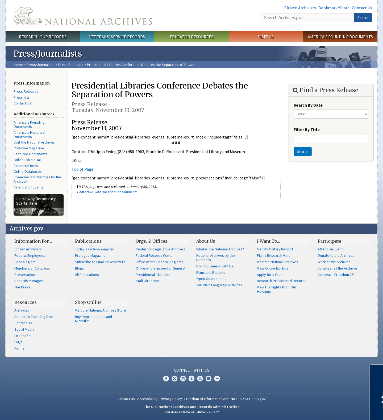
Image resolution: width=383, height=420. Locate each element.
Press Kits (22, 97)
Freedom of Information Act (206, 398)
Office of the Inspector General (160, 268)
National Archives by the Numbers (215, 257)
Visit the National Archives (34, 142)
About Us (205, 241)
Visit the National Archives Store (100, 310)
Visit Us (265, 36)
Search (363, 17)
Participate (329, 241)
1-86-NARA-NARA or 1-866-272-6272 (191, 412)
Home (18, 64)
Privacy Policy (171, 398)
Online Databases (28, 171)
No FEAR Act (240, 398)
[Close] (376, 370)
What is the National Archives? (220, 249)
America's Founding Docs (34, 316)
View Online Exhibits (272, 268)
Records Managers (29, 280)
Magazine (29, 148)
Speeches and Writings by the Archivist (37, 179)
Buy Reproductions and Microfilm (93, 318)
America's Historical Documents (29, 134)
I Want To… (268, 241)
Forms (19, 348)
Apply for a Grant (270, 274)
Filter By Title (307, 129)
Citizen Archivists (300, 7)
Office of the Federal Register (159, 261)
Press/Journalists (41, 64)
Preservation (24, 274)
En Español (22, 335)
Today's (94, 249)
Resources (25, 302)
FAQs (18, 341)
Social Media (24, 329)
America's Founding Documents (340, 36)
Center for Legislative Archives (160, 249)
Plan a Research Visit (273, 255)
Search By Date (308, 105)
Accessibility (147, 398)
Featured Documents (30, 154)
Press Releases (70, 64)
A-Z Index (21, 310)
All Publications (87, 274)
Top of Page (82, 169)
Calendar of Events (29, 187)
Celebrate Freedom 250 (336, 274)
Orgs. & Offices (152, 241)
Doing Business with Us (214, 266)
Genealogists (25, 261)
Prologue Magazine (90, 255)
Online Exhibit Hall (27, 159)
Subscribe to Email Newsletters (100, 261)
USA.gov (259, 398)
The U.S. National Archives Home (83, 16)
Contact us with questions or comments (107, 192)
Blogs (79, 268)
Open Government (211, 278)
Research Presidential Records (281, 280)
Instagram (183, 378)
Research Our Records (42, 36)
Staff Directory (147, 280)
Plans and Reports (210, 272)
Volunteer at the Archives (338, 268)
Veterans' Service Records (117, 36)
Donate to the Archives (336, 255)
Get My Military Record (275, 249)
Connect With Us (191, 370)
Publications (88, 241)
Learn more (335, 410)
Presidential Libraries (153, 274)
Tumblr (191, 378)
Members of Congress (32, 268)
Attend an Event (330, 249)
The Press (22, 287)
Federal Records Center (155, 255)
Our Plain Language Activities (219, 285)
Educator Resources (191, 36)
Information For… (33, 241)
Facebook (166, 378)
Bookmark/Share (333, 7)
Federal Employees (29, 255)
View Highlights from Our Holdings (276, 289)
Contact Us (362, 7)
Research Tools (26, 165)
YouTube (200, 378)
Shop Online (88, 302)
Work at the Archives (334, 261)
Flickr (217, 378)
